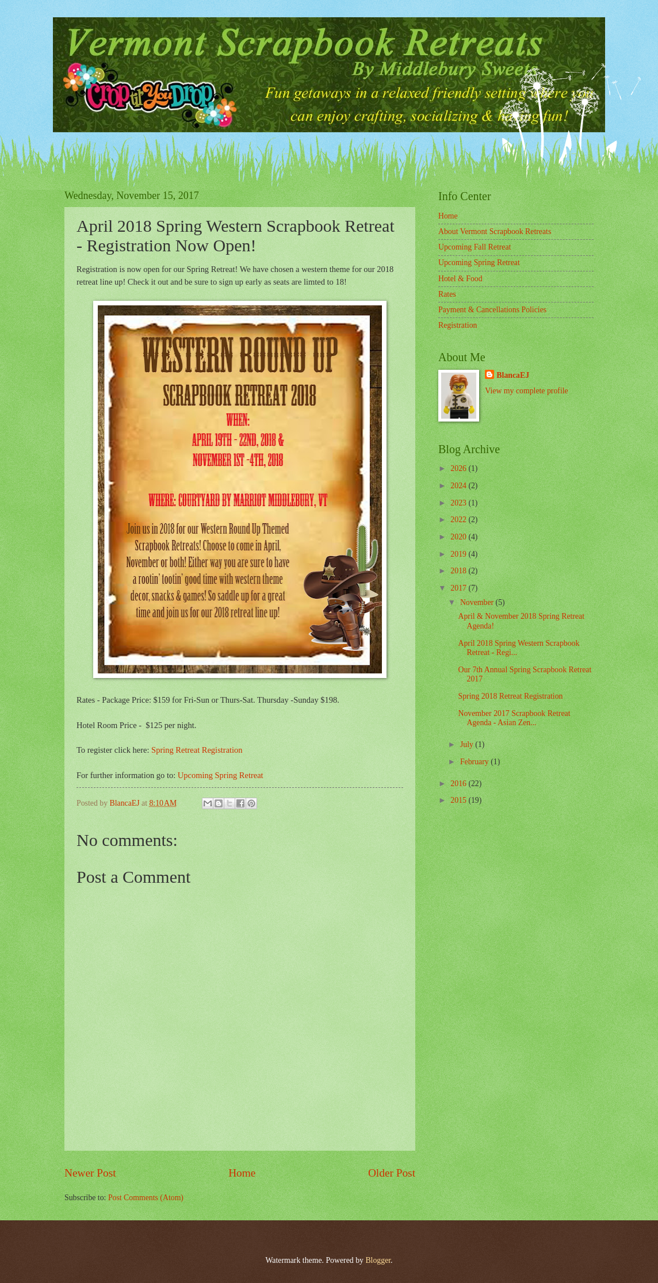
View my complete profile (526, 390)
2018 (459, 570)
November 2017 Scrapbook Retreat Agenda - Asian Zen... (514, 718)
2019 (459, 554)
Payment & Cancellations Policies (492, 309)
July (467, 744)
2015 (459, 800)
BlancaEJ (512, 375)
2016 (459, 783)
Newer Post (90, 1173)
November (478, 602)
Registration (457, 325)
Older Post (391, 1173)
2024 (459, 485)
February (475, 761)
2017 (459, 588)
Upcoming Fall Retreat (474, 247)
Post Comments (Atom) (145, 1197)
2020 (459, 537)
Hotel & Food (460, 278)
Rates (447, 294)
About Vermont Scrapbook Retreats (494, 231)
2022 (459, 519)
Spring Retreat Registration (197, 750)
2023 (459, 503)
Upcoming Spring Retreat (220, 775)
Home (241, 1173)
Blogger (378, 1260)
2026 (459, 468)
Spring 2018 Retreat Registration (510, 696)
